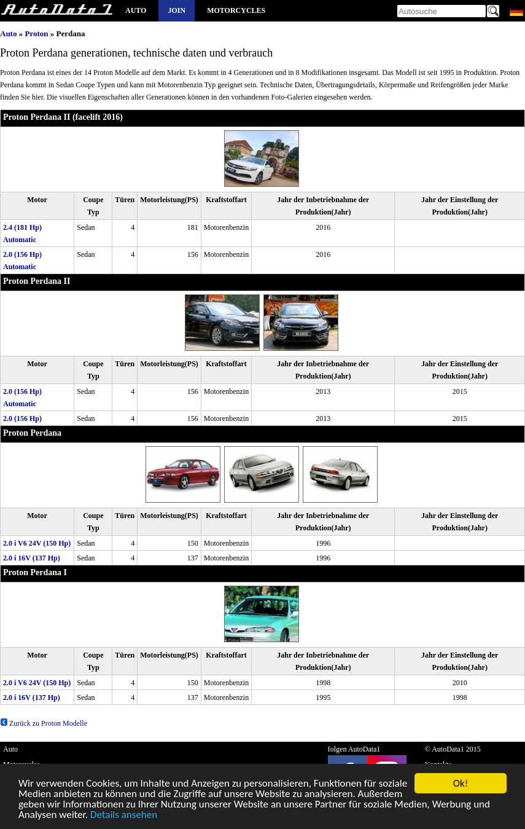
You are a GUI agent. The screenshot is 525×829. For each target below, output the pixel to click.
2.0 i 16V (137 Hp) (31, 558)
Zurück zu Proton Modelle (43, 723)
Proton (36, 33)
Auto (135, 10)
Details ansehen (123, 817)
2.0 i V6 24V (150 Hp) (37, 543)
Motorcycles (236, 10)
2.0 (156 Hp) (22, 418)
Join (176, 10)
